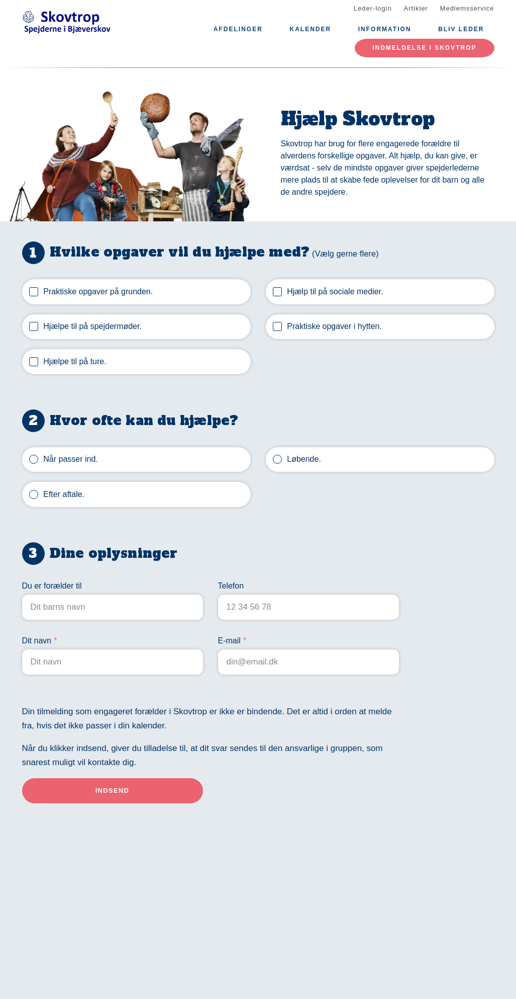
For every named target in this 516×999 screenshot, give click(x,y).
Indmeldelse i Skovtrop (424, 47)
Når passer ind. (70, 459)
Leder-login (373, 8)
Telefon (231, 585)
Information (384, 29)
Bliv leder (461, 29)
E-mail (229, 640)
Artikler (416, 8)
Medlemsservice (467, 8)
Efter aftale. (63, 494)
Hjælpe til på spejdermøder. (92, 326)
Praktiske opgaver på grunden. (98, 291)
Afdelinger (238, 29)
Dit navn (37, 640)
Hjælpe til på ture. (74, 361)
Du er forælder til (52, 585)
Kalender (310, 29)
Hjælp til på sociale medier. (335, 291)
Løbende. (304, 459)
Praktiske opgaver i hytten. (334, 326)
